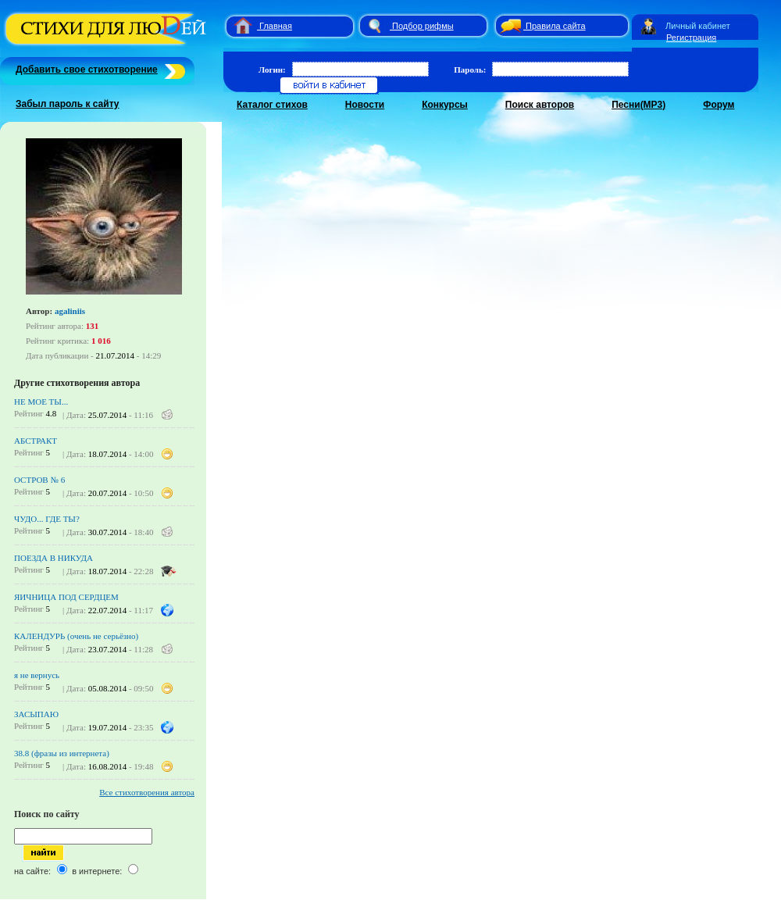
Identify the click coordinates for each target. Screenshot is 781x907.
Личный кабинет (697, 25)
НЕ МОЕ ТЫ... (41, 401)
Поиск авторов (539, 104)
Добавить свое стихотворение (87, 69)
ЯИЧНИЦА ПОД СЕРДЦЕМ (66, 597)
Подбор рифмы (423, 25)
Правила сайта (556, 25)
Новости (364, 104)
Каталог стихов (272, 104)
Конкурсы (445, 104)
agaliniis (70, 311)
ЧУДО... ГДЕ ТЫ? (47, 518)
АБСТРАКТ (35, 440)
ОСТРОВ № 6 (39, 479)
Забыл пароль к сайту (67, 103)
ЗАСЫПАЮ (36, 714)
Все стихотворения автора (146, 792)
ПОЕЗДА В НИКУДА (53, 557)
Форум (718, 104)
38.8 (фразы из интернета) (61, 753)
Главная (275, 25)
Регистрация (691, 37)
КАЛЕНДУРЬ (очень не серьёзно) (76, 636)
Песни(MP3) (638, 104)
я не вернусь (36, 675)
